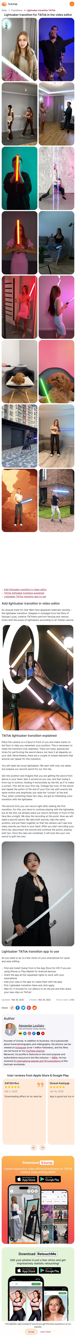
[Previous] (33, 1147)
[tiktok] (38, 1033)
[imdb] (20, 1033)
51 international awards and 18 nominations (37, 1061)
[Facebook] (18, 1008)
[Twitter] (23, 1008)
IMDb (55, 1057)
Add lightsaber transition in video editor (25, 589)
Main (4, 10)
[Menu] (72, 4)
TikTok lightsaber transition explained (24, 593)
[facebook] (34, 1033)
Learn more (45, 1332)
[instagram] (29, 1033)
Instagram (20, 1047)
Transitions (16, 10)
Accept (31, 1332)
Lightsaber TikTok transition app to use (25, 596)
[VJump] (9, 3)
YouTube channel (35, 1050)
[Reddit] (34, 1008)
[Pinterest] (29, 1008)
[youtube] (43, 1033)
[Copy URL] (12, 1008)
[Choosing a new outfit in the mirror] (24, 1214)
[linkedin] (25, 1033)
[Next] (42, 1147)
